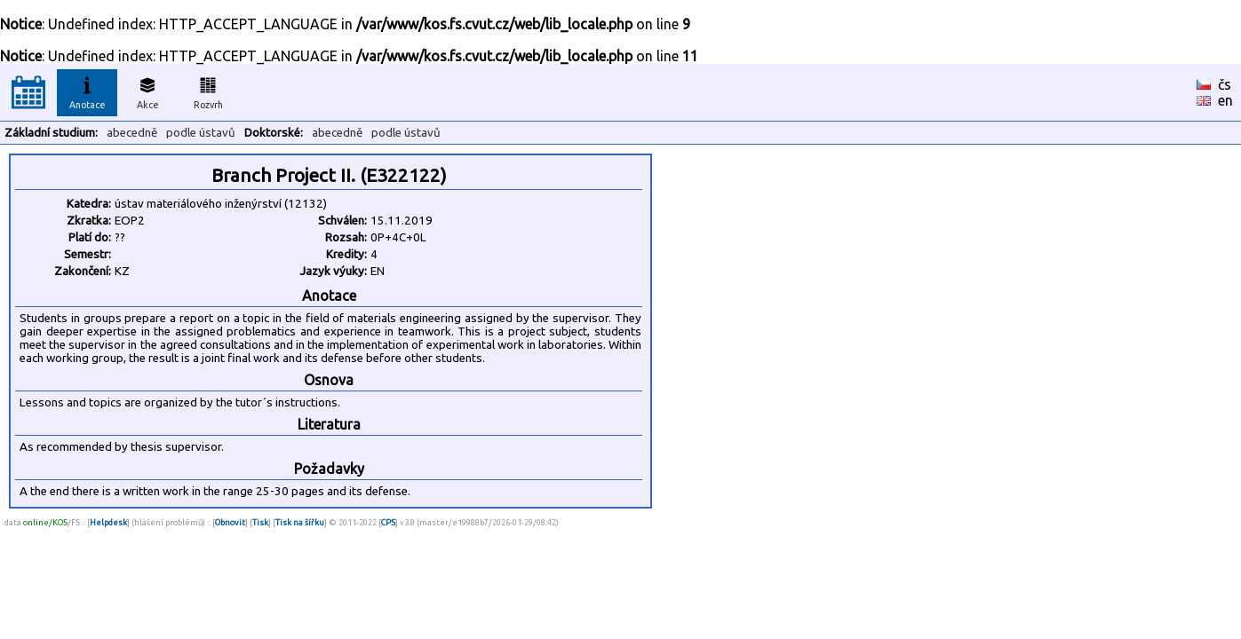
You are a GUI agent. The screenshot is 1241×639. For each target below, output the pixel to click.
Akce (147, 90)
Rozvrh (208, 90)
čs (1224, 84)
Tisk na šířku (299, 522)
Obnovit (230, 522)
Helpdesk (108, 522)
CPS (388, 522)
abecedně (132, 132)
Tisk (260, 522)
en (1225, 100)
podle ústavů (200, 132)
